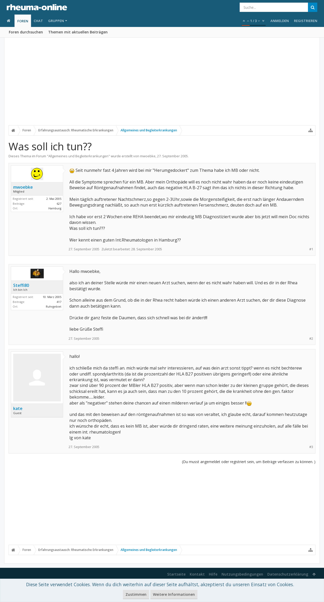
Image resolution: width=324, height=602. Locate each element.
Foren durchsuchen (26, 32)
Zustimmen (136, 594)
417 (59, 302)
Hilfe (213, 574)
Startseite (176, 574)
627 (59, 204)
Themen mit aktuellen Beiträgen (78, 32)
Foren (22, 21)
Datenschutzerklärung (287, 574)
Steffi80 (21, 285)
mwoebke (148, 156)
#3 (311, 447)
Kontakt (197, 574)
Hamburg (54, 208)
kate (18, 408)
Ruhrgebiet (53, 306)
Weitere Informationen (174, 594)
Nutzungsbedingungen (242, 574)
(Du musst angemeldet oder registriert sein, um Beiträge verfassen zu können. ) (248, 461)
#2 (311, 338)
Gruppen (56, 20)
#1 (311, 249)
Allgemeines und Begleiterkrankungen (78, 156)
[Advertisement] (162, 84)
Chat (38, 20)
